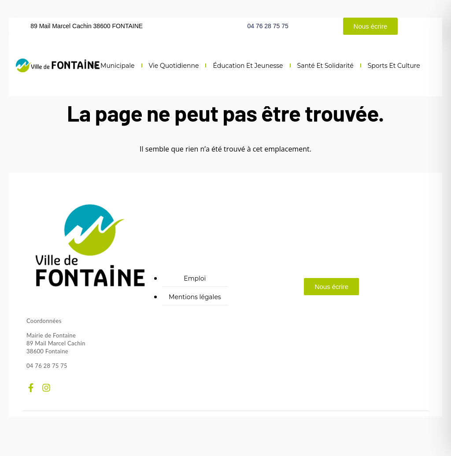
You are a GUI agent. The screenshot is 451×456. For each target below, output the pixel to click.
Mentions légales (195, 297)
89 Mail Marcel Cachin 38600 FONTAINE (86, 26)
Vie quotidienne (174, 66)
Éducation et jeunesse (248, 66)
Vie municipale (112, 66)
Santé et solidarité (325, 66)
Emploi (195, 278)
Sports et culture (394, 66)
